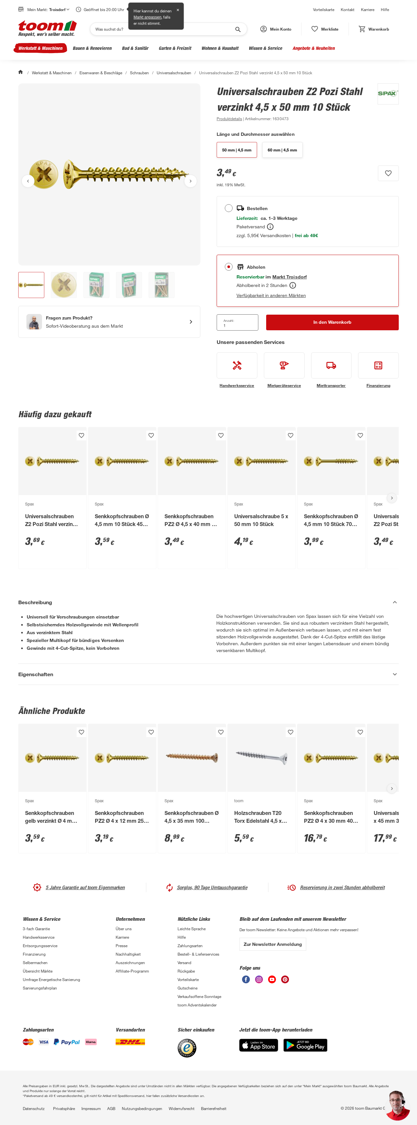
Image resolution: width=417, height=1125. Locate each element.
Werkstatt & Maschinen (40, 48)
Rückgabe (186, 971)
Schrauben (139, 72)
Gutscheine (187, 987)
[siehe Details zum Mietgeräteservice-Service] (284, 370)
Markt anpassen (147, 17)
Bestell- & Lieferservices (198, 954)
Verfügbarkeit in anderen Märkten (271, 295)
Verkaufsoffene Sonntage (199, 996)
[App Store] (258, 1050)
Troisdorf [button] (59, 9)
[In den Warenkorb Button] (332, 322)
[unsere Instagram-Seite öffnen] (259, 981)
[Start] (21, 73)
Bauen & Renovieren (92, 48)
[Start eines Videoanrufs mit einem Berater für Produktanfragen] (109, 322)
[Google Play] (305, 1050)
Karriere (367, 9)
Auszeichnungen (130, 962)
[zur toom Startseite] (47, 29)
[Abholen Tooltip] (293, 285)
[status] (325, 29)
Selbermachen (35, 962)
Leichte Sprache (192, 928)
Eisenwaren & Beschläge (100, 72)
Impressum (91, 1108)
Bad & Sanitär (135, 48)
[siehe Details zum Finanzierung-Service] (378, 370)
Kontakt (347, 9)
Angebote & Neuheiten (314, 48)
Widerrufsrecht (181, 1108)
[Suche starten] (237, 29)
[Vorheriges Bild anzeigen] (28, 181)
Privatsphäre (64, 1108)
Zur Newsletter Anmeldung (273, 944)
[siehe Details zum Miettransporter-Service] (331, 370)
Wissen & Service (265, 48)
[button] (276, 29)
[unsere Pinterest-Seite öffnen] (285, 981)
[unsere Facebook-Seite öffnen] (246, 981)
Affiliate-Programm (132, 971)
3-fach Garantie (36, 928)
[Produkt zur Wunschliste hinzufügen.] (388, 173)
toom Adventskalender (197, 1004)
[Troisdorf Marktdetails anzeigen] (289, 276)
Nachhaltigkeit (128, 954)
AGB (111, 1108)
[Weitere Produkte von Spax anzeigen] (385, 102)
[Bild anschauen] (109, 174)
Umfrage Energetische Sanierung (51, 979)
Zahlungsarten (190, 945)
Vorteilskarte (323, 9)
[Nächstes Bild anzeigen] (190, 181)
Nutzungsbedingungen (142, 1108)
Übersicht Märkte (37, 971)
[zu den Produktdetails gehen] (229, 118)
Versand (184, 962)
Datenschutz (34, 1108)
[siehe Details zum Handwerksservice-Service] (237, 370)
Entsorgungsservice (40, 945)
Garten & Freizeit (175, 48)
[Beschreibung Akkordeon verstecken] (208, 602)
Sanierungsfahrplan (40, 987)
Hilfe (385, 9)
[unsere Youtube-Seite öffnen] (272, 981)
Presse (121, 945)
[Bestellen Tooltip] (270, 227)
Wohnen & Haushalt (219, 48)
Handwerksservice (38, 937)
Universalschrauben (174, 72)
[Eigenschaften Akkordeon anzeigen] (208, 674)
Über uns (124, 928)
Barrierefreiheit (213, 1108)
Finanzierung (34, 954)
